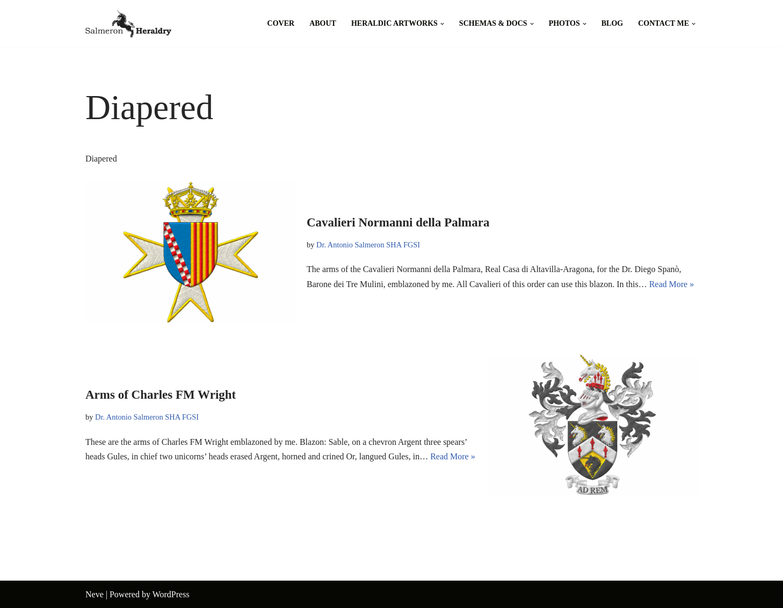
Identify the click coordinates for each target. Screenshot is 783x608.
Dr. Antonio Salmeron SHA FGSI (368, 244)
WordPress (171, 594)
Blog (612, 23)
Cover (281, 23)
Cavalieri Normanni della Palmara (398, 222)
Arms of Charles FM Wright (160, 394)
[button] (442, 24)
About (322, 23)
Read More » (671, 284)
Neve (94, 594)
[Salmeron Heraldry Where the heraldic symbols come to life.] (128, 24)
